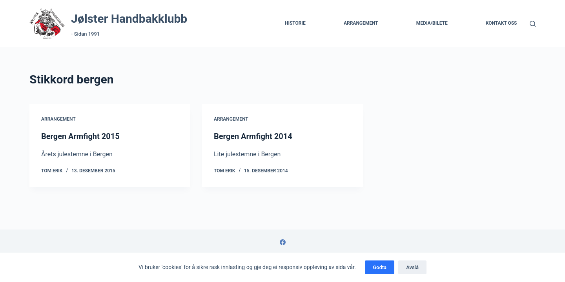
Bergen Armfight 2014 (253, 136)
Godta (379, 267)
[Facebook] (283, 242)
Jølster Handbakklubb (129, 18)
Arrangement (361, 23)
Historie (295, 23)
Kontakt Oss (501, 23)
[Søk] (533, 24)
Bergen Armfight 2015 (80, 136)
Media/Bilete (432, 23)
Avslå (412, 267)
